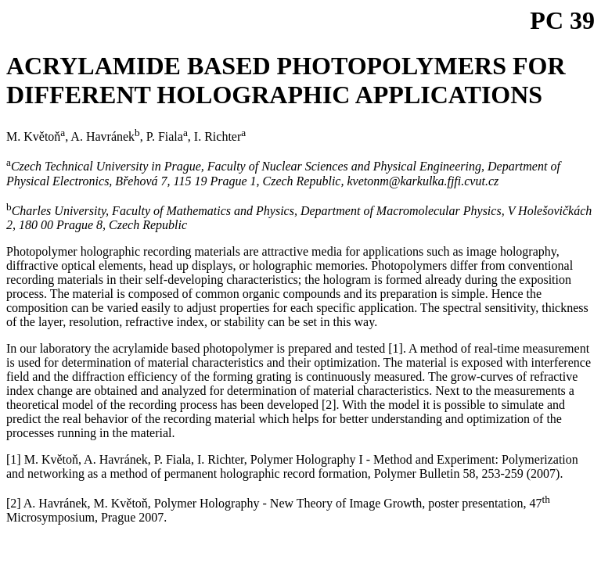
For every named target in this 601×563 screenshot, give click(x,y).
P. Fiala (167, 136)
